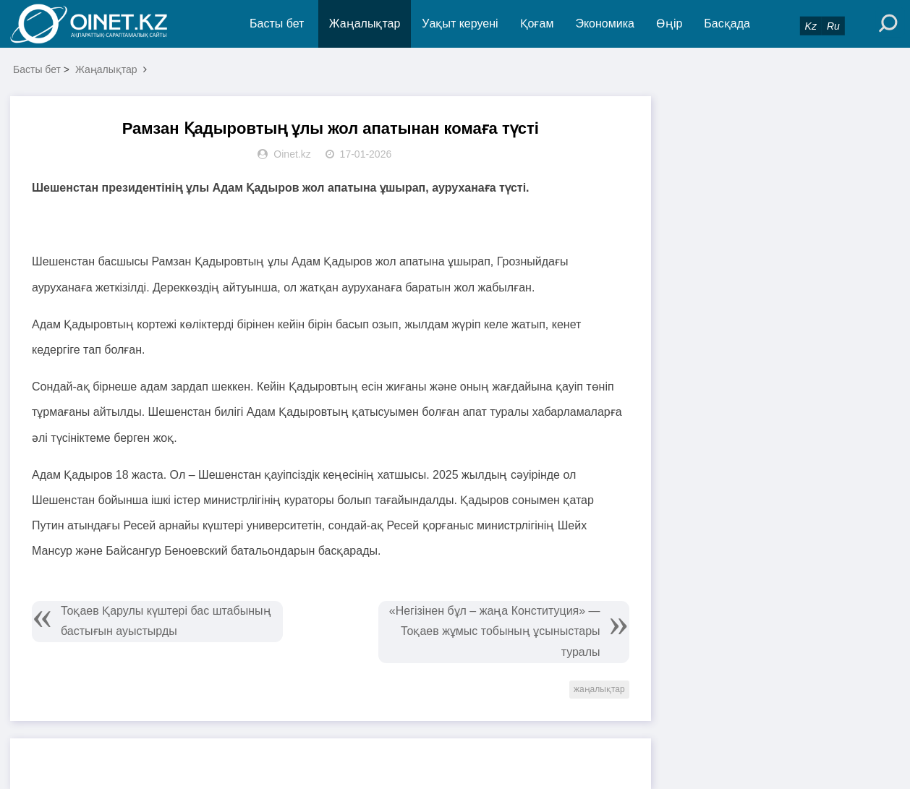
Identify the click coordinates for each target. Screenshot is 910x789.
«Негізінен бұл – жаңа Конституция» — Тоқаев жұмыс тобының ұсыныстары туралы (494, 632)
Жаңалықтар (365, 23)
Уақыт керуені (460, 23)
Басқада (727, 23)
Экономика (604, 23)
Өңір (669, 23)
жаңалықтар (599, 689)
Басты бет (277, 23)
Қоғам (537, 23)
